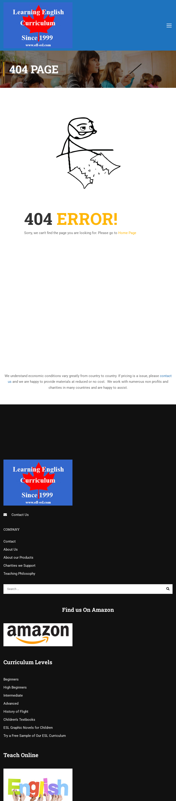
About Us (10, 549)
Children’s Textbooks (19, 720)
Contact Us (20, 515)
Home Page (127, 233)
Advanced (10, 703)
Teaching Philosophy (19, 574)
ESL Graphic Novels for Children (28, 728)
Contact (9, 541)
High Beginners (15, 687)
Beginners (11, 679)
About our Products (18, 557)
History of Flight (15, 711)
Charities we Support (19, 566)
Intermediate (13, 695)
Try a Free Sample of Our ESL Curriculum (34, 736)
